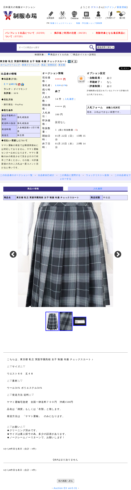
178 (65, 85)
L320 (58, 85)
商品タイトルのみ (58, 55)
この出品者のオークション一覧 (16, 175)
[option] (65, 254)
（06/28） (71, 33)
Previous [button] (13, 255)
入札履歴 (69, 99)
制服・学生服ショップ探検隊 (89, 23)
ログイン (109, 7)
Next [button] (118, 255)
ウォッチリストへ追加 (97, 175)
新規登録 (122, 7)
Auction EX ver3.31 (65, 488)
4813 (13, 84)
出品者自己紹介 (46, 175)
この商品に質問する (70, 175)
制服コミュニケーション (61, 23)
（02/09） (25, 33)
